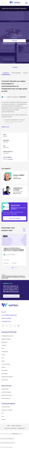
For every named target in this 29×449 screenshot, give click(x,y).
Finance (3, 354)
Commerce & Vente (6, 364)
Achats (3, 361)
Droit (3, 357)
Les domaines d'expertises (9, 315)
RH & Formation (5, 351)
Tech (3, 348)
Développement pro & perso (7, 335)
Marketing (4, 345)
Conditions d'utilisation (16, 425)
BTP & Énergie (5, 373)
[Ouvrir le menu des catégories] (3, 3)
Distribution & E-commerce (7, 376)
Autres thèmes (5, 379)
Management (4, 342)
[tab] (6, 73)
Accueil (3, 274)
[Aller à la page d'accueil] (16, 2)
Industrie (3, 367)
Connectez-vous (6, 321)
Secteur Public (5, 370)
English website (21, 428)
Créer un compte (6, 318)
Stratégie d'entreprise (6, 339)
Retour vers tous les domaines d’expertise (13, 8)
